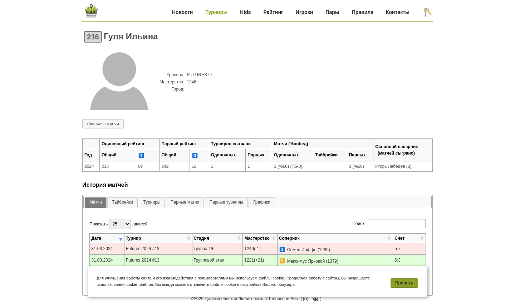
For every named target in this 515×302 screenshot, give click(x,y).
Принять (404, 283)
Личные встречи (103, 123)
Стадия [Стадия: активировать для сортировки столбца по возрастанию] (201, 238)
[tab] (96, 202)
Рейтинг (273, 12)
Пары (332, 12)
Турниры (216, 12)
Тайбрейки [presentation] (122, 202)
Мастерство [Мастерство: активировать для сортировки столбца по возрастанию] (256, 238)
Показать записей (118, 224)
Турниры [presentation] (152, 202)
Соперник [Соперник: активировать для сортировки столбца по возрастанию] (289, 238)
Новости (182, 12)
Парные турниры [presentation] (226, 202)
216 (93, 37)
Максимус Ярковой (306, 261)
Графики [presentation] (261, 202)
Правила (362, 12)
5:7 (397, 248)
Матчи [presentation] (95, 202)
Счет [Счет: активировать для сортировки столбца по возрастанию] (399, 238)
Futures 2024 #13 (143, 248)
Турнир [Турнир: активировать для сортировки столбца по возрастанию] (133, 238)
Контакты (397, 12)
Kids (245, 12)
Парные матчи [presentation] (185, 202)
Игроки (304, 12)
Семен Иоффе (302, 249)
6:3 (397, 260)
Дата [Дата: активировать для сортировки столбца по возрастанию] (96, 238)
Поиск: (389, 223)
